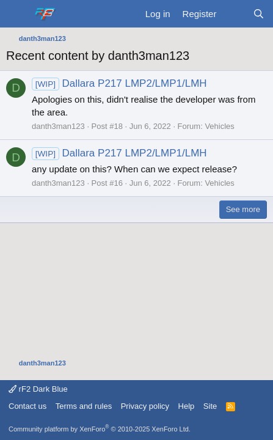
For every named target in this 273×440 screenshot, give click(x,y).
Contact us (27, 406)
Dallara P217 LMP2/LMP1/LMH (119, 83)
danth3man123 (58, 126)
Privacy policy (145, 406)
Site (210, 406)
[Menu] (16, 14)
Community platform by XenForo (100, 429)
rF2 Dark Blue (38, 389)
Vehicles (219, 126)
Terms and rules (84, 406)
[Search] (259, 13)
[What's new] (234, 13)
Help (186, 406)
